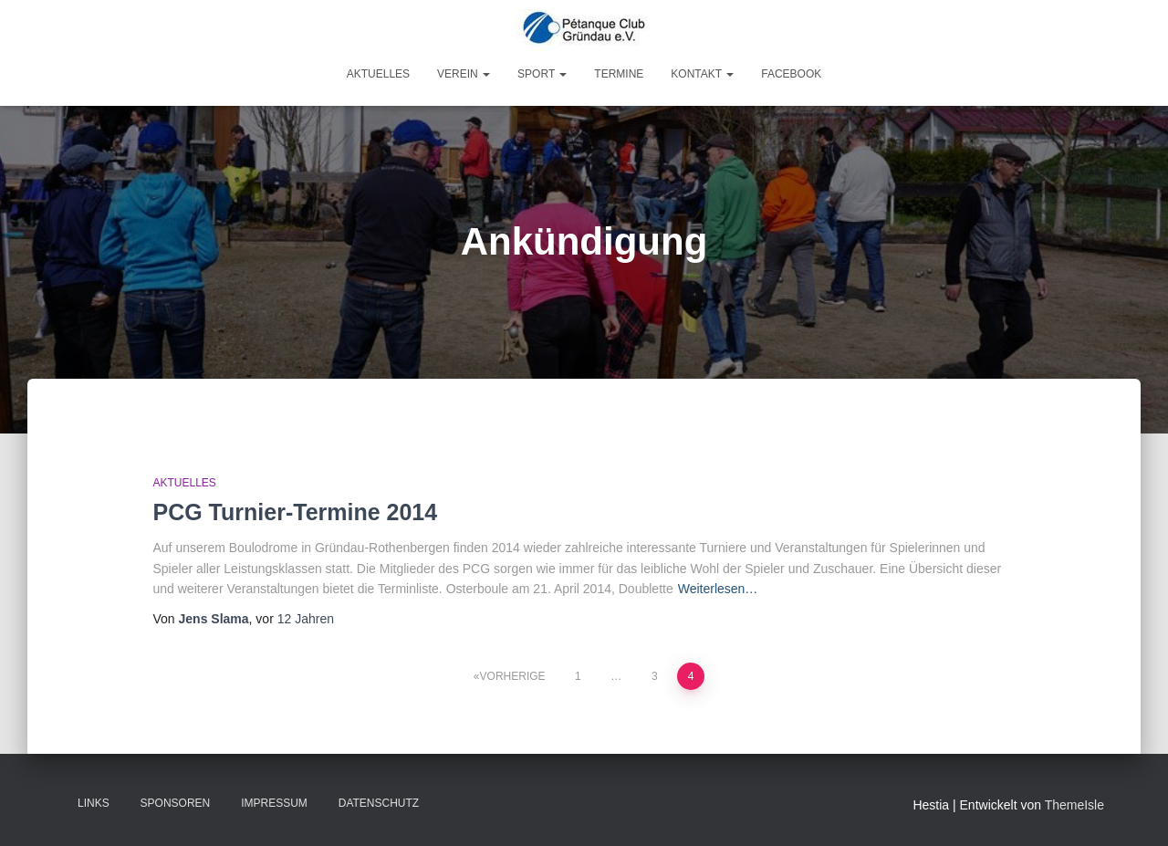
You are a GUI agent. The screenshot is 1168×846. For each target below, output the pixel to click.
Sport (542, 74)
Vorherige (513, 676)
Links (94, 803)
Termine (618, 74)
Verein (463, 74)
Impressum (274, 803)
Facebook (791, 74)
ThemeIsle (1074, 805)
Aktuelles (378, 74)
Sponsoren (176, 803)
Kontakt (702, 74)
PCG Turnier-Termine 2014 (295, 512)
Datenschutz (379, 803)
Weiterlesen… (718, 588)
